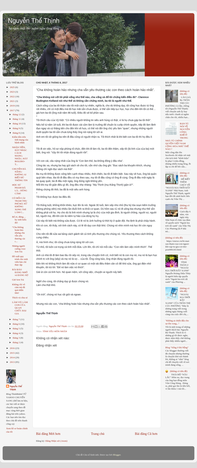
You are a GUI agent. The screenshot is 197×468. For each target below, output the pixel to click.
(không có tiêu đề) (184, 92)
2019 (12, 105)
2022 (12, 96)
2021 (12, 101)
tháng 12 (17, 114)
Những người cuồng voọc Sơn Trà (19, 249)
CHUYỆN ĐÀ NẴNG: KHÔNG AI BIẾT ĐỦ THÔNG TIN (20, 175)
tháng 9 (16, 128)
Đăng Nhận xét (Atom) (56, 441)
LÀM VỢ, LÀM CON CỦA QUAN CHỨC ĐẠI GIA (20, 308)
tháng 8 (16, 133)
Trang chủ (97, 434)
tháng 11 (17, 119)
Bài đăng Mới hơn (48, 434)
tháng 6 (16, 324)
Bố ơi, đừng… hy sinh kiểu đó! (19, 219)
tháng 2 (16, 342)
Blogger (116, 454)
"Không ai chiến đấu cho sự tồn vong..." (177, 322)
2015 (12, 353)
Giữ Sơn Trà (18, 279)
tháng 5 (16, 328)
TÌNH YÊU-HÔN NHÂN (55, 331)
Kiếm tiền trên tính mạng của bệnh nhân (20, 140)
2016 (12, 348)
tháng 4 (16, 333)
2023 (12, 91)
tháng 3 (16, 337)
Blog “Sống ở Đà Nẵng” (176, 347)
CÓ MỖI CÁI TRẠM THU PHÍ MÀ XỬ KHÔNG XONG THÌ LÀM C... (19, 205)
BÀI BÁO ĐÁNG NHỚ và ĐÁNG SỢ (20, 272)
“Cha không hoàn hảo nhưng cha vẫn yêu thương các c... (18, 234)
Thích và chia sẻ (20, 297)
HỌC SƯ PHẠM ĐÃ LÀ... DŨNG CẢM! (19, 189)
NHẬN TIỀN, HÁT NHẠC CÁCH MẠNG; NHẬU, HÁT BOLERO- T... (20, 156)
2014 (12, 357)
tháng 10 (17, 123)
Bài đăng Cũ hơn (146, 434)
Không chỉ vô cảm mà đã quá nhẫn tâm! (18, 288)
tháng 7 (16, 319)
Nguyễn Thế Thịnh (33, 20)
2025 (12, 87)
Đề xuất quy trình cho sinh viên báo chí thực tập (20, 260)
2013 (12, 362)
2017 (12, 110)
